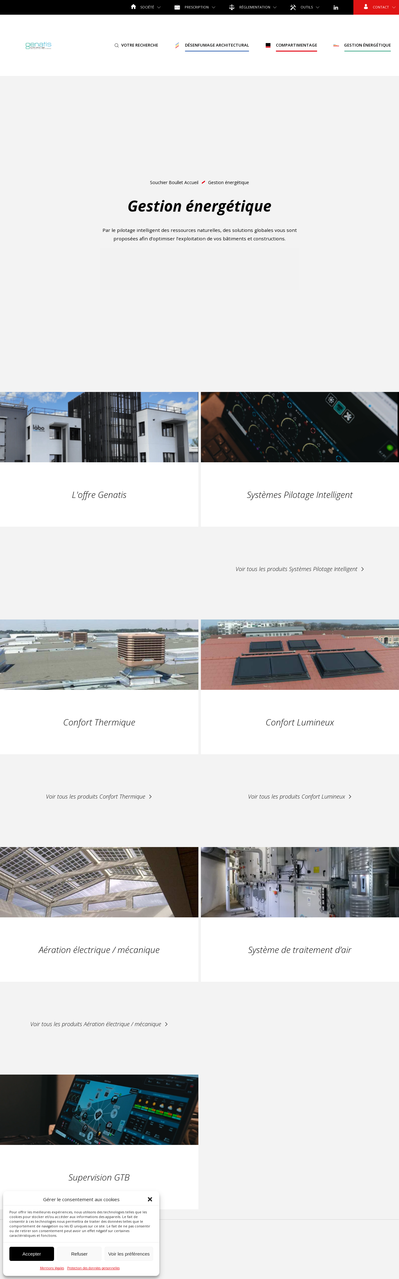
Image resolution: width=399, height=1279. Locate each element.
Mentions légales (52, 1268)
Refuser (79, 1253)
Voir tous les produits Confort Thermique (99, 796)
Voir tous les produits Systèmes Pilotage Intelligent (300, 569)
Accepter (31, 1253)
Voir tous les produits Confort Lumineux (300, 796)
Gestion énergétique (362, 45)
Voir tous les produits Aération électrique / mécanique (99, 1024)
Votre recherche (136, 45)
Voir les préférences (129, 1253)
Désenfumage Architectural (211, 45)
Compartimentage (291, 45)
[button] (150, 1199)
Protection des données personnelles (93, 1268)
